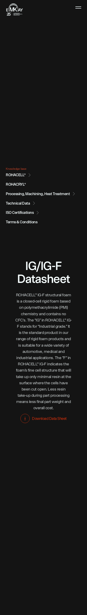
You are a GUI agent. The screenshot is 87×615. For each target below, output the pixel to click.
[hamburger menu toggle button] (78, 7)
